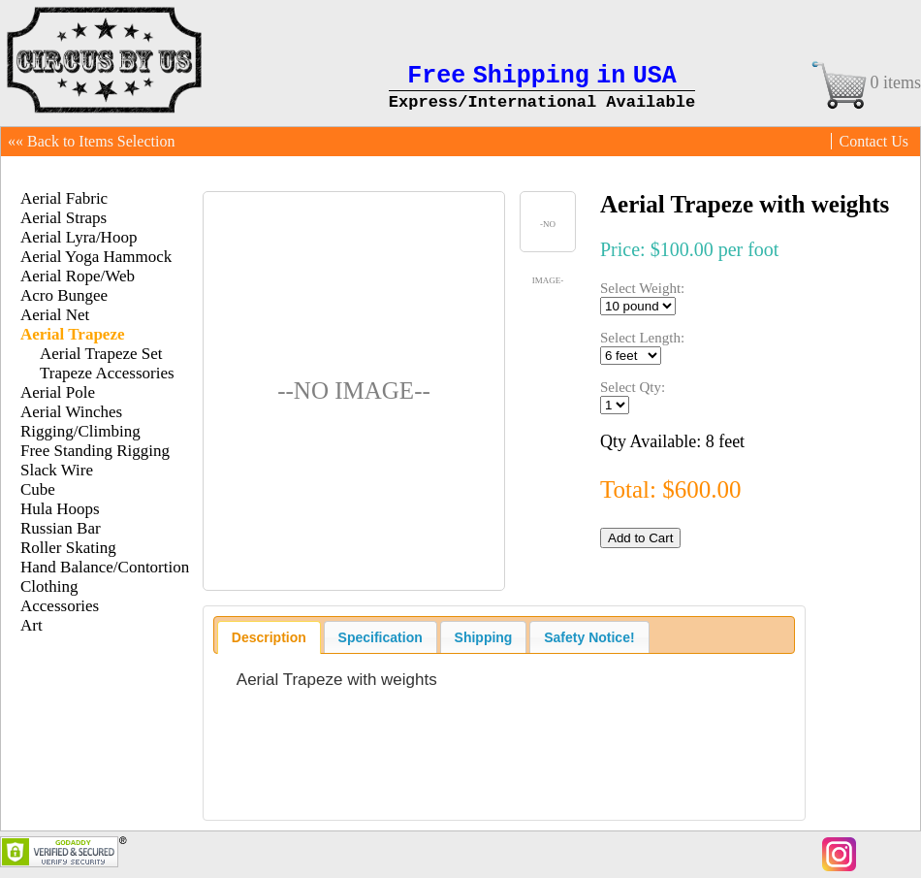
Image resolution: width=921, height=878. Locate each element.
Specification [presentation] (380, 637)
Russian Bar (60, 528)
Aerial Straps (63, 218)
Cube (37, 489)
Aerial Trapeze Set (101, 353)
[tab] (269, 637)
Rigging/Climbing (80, 431)
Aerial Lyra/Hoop (78, 237)
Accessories (59, 606)
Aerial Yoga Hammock (96, 256)
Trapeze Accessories (107, 373)
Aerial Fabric (64, 198)
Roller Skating (68, 547)
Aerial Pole (57, 392)
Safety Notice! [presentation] (589, 637)
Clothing (49, 586)
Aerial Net (54, 315)
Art (31, 625)
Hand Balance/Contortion (104, 567)
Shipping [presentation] (484, 637)
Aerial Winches (71, 412)
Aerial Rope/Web (77, 276)
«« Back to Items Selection (91, 141)
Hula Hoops (60, 509)
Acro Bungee (64, 295)
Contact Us (873, 141)
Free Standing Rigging (95, 450)
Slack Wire (56, 470)
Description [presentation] (269, 637)
